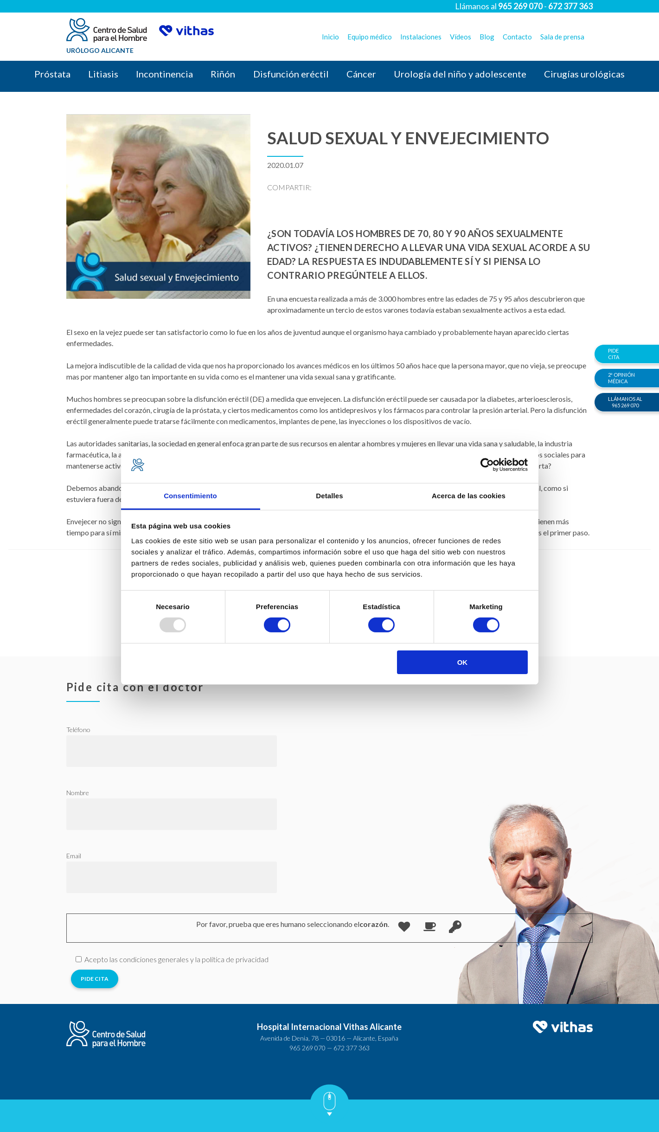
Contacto (517, 36)
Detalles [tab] (329, 496)
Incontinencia (164, 73)
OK (462, 662)
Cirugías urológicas (584, 73)
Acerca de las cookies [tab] (468, 496)
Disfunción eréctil (291, 73)
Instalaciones (420, 36)
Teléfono (78, 729)
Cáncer (361, 73)
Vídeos (460, 36)
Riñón (223, 73)
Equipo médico (369, 36)
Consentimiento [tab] (190, 496)
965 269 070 (307, 1048)
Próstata (52, 73)
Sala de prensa (562, 36)
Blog (487, 36)
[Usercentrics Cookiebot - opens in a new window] (487, 465)
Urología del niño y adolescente (460, 73)
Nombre (77, 793)
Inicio (330, 36)
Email (73, 856)
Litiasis (103, 73)
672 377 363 (351, 1048)
